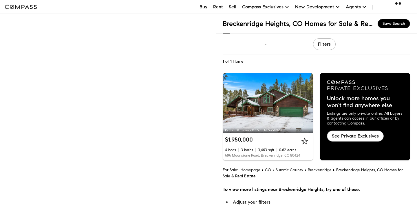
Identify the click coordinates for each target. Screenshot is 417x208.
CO (268, 170)
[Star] (305, 140)
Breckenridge (320, 170)
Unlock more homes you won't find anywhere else (359, 102)
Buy (203, 7)
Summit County (289, 170)
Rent (218, 7)
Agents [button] (356, 7)
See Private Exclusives (355, 136)
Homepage (250, 170)
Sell (232, 7)
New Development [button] (317, 7)
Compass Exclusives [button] (265, 7)
